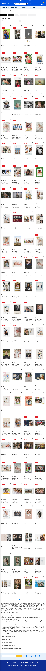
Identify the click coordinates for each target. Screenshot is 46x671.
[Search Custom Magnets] (10, 21)
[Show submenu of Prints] (20, 7)
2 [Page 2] (21, 598)
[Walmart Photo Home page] (7, 4)
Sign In (42, 0)
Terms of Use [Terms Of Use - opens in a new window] (10, 665)
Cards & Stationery (24, 7)
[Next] (28, 599)
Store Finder (13, 0)
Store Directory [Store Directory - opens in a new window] (15, 662)
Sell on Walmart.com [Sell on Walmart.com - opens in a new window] (32, 662)
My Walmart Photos (23, 0)
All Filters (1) (3, 15)
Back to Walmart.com (5, 0)
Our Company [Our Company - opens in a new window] (25, 662)
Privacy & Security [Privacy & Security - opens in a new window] (16, 665)
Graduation (12, 7)
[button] (6, 26)
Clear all (38, 14)
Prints (19, 7)
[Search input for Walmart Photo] (20, 4)
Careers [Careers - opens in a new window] (20, 662)
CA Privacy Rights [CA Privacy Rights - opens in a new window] (24, 665)
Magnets (8, 10)
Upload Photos (29, 0)
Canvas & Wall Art (35, 7)
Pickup (16, 7)
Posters (30, 7)
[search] (20, 21)
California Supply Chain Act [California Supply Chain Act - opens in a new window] (32, 665)
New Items (7, 7)
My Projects (17, 0)
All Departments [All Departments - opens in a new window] (8, 662)
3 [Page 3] (23, 598)
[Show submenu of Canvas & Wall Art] (38, 7)
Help (30, 3)
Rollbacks (3, 7)
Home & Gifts (3, 10)
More (40, 7)
